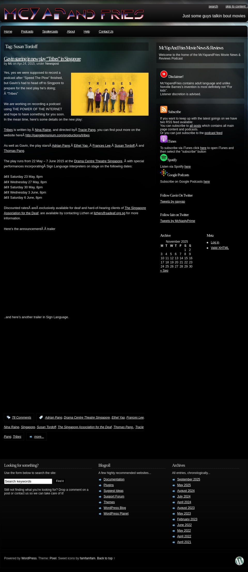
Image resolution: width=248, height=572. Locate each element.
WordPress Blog (115, 508)
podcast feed (213, 133)
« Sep (164, 270)
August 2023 (186, 508)
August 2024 (186, 491)
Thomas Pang (14, 151)
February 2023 (187, 519)
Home (8, 31)
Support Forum (114, 496)
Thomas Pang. (123, 427)
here (203, 148)
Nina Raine (43, 130)
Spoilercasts (50, 31)
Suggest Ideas (113, 491)
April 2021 (184, 542)
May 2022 (184, 530)
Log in (215, 242)
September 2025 (188, 479)
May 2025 (184, 485)
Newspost (52, 63)
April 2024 (184, 502)
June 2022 (184, 525)
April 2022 (184, 536)
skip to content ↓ (237, 6)
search (213, 6)
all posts (195, 126)
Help (87, 31)
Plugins (109, 485)
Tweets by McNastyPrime (177, 221)
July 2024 (183, 496)
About (71, 31)
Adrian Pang (61, 145)
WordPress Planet (116, 513)
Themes (109, 502)
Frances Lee (101, 145)
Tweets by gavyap (172, 201)
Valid (220, 248)
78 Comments (21, 417)
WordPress (29, 558)
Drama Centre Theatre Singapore (98, 161)
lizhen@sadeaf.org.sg (109, 213)
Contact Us (106, 31)
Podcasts (27, 31)
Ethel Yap (81, 145)
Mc (10, 63)
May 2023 (184, 513)
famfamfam (87, 558)
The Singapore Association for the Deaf (85, 427)
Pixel (53, 558)
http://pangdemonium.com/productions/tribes (57, 135)
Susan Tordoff (125, 145)
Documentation (114, 479)
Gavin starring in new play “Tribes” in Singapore (42, 59)
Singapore (28, 427)
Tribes (8, 130)
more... (39, 437)
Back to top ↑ (106, 558)
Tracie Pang (86, 130)
